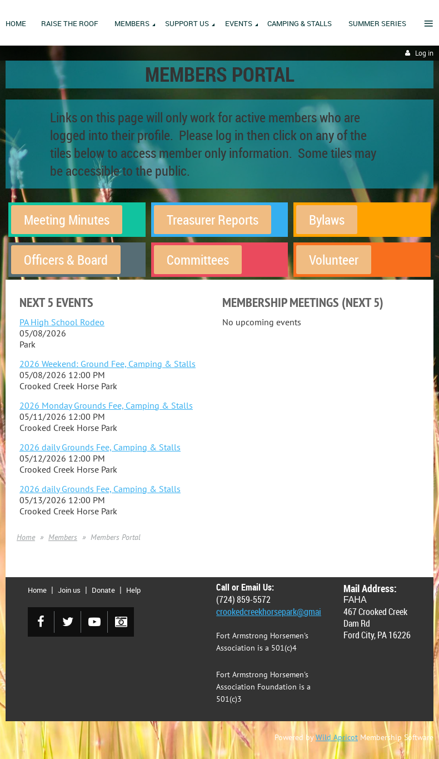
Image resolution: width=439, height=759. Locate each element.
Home (26, 537)
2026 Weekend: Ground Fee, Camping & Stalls (107, 363)
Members (62, 537)
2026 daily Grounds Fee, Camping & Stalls (100, 447)
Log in (424, 53)
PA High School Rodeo (61, 322)
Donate (103, 590)
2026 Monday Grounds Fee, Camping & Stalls (106, 405)
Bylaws (327, 220)
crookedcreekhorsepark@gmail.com (278, 612)
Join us (69, 590)
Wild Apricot (337, 737)
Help (133, 590)
